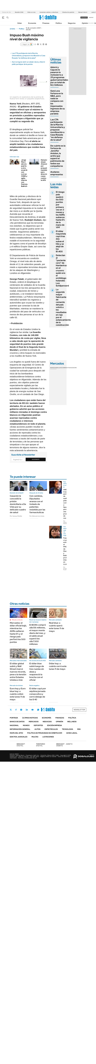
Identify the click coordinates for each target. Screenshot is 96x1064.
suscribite (84, 17)
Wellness (71, 721)
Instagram (21, 710)
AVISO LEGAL (71, 733)
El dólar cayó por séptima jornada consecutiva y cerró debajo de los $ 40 (37, 694)
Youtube (32, 710)
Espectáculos (51, 729)
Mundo (26, 725)
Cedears (74, 367)
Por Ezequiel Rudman (65, 568)
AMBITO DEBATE (64, 745)
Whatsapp (38, 710)
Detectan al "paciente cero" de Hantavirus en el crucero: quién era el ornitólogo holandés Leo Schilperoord (62, 270)
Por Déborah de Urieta (36, 516)
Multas (35, 737)
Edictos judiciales (18, 737)
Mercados (33, 721)
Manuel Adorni (82, 12)
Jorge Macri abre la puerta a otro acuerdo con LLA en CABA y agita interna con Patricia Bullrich (24, 173)
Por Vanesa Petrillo (16, 516)
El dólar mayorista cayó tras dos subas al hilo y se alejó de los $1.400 (61, 241)
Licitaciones (48, 737)
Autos (37, 729)
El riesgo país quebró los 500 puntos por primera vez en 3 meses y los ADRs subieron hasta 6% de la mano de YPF (60, 210)
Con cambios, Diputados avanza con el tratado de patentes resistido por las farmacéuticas (37, 504)
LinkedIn (27, 710)
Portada (14, 718)
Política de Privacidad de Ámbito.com (44, 733)
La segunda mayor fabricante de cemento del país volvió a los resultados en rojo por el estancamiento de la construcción (63, 307)
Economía (32, 23)
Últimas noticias (30, 718)
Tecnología (67, 729)
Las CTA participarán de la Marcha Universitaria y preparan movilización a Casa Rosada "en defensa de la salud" (28, 55)
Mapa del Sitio (16, 733)
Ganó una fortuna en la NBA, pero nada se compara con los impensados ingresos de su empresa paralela (57, 102)
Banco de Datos (17, 721)
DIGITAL (21, 745)
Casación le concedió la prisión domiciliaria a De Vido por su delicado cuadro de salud (18, 504)
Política (59, 23)
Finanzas (45, 23)
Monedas (53, 367)
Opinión (85, 23)
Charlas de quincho (68, 12)
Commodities (66, 367)
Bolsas (59, 367)
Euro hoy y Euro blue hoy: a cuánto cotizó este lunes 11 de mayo (18, 694)
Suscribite (35, 459)
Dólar (19, 23)
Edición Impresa (54, 725)
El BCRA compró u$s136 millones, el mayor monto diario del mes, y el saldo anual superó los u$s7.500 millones (37, 634)
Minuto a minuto (17, 620)
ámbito (12, 29)
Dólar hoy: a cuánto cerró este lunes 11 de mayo (58, 666)
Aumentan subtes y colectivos (49, 12)
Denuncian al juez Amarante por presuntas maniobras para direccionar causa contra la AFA (45, 170)
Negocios (71, 23)
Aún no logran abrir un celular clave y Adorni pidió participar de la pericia (28, 63)
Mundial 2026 (19, 12)
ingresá (91, 17)
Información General (20, 729)
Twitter (11, 710)
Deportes (38, 725)
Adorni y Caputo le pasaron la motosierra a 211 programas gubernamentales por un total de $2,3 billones (59, 76)
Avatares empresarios (56, 173)
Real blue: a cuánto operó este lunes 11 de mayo (56, 626)
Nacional (14, 725)
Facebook (16, 710)
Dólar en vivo (31, 12)
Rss (79, 729)
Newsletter (91, 23)
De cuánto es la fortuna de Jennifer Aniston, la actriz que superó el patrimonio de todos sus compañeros (57, 155)
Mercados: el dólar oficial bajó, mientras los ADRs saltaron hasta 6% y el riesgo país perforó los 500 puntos (18, 632)
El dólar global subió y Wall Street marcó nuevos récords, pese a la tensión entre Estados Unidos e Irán (18, 671)
